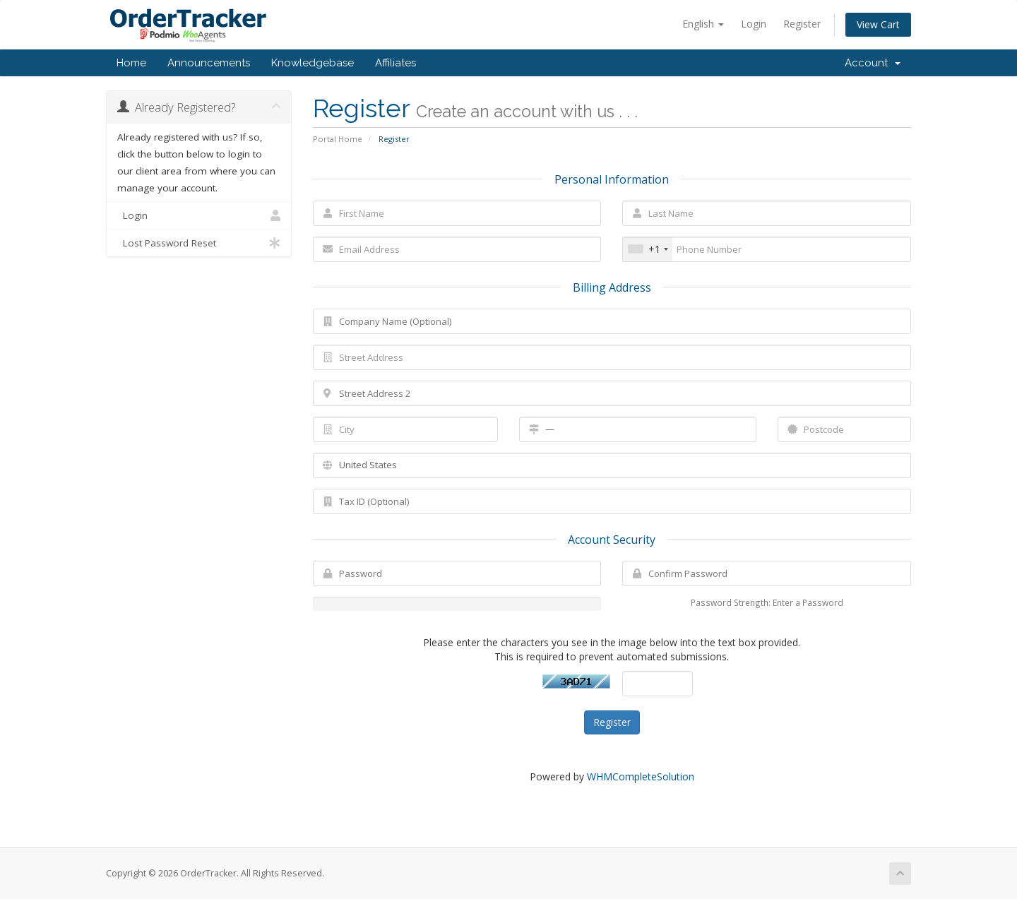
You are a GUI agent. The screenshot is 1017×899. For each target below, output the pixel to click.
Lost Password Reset (198, 242)
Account (872, 62)
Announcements (208, 62)
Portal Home (337, 138)
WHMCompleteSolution (640, 776)
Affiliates (395, 62)
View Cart (878, 24)
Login (753, 23)
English (703, 23)
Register (802, 23)
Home (131, 62)
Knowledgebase (312, 62)
